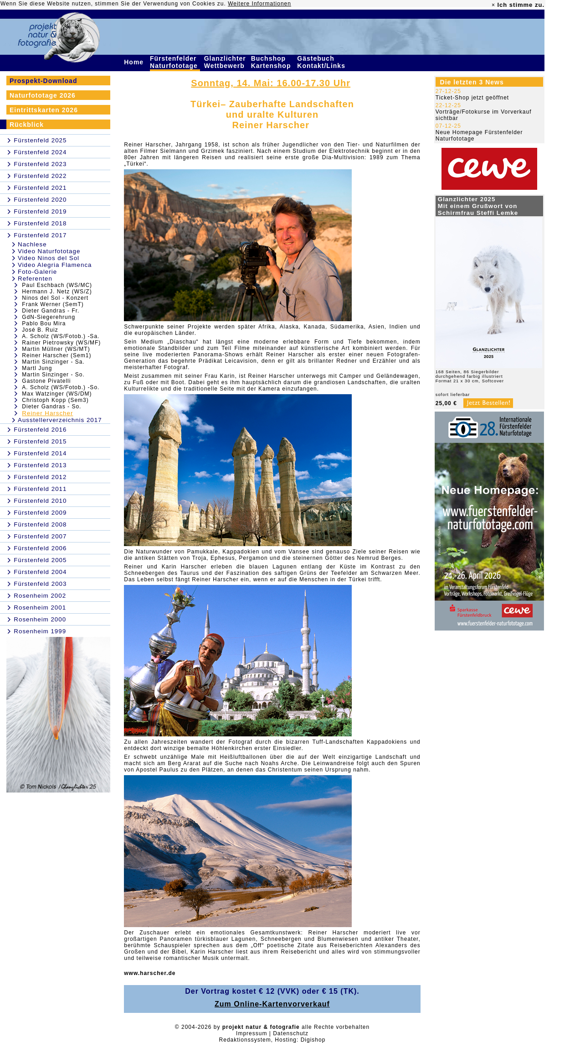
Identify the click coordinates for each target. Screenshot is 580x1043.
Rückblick (27, 124)
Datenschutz (290, 1033)
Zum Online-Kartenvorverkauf (272, 1004)
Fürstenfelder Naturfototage (175, 62)
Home (135, 62)
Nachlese (32, 244)
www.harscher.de (149, 973)
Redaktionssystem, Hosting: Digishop (272, 1040)
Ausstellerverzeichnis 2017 (60, 420)
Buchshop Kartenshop (272, 62)
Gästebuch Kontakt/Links (322, 62)
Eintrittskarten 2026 (44, 110)
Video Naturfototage (49, 251)
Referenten (35, 278)
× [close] (493, 5)
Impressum (251, 1033)
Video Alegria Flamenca (55, 264)
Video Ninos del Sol (48, 258)
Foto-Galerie (37, 271)
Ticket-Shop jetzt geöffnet (472, 97)
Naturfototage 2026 (43, 95)
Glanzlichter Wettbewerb (225, 62)
